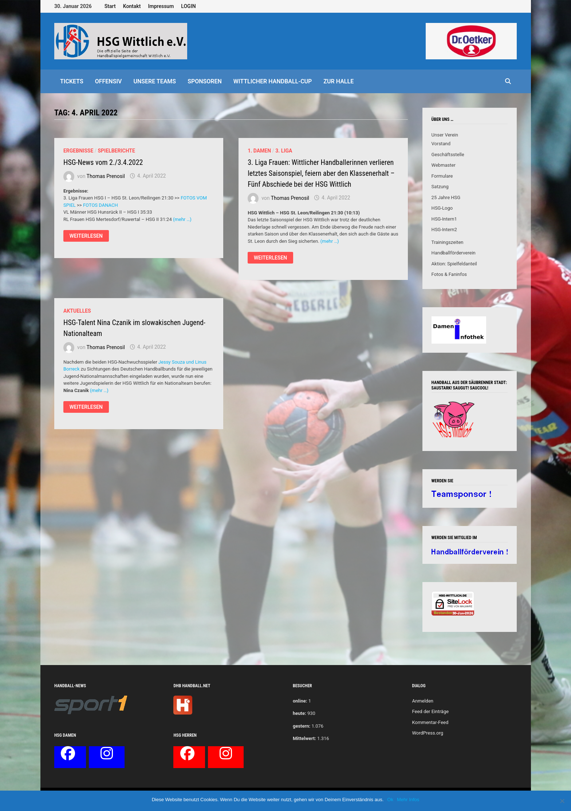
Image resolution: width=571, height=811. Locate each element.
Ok (390, 799)
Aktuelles (77, 311)
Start (110, 6)
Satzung (440, 186)
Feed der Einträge (430, 711)
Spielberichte (116, 151)
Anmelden (422, 701)
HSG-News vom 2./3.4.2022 (103, 162)
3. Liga (283, 151)
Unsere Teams (154, 81)
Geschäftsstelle (448, 154)
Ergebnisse (78, 151)
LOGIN (188, 6)
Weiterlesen (86, 237)
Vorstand (441, 143)
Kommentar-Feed (430, 722)
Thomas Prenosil (106, 176)
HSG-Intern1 (444, 219)
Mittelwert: (304, 738)
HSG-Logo (442, 208)
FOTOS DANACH (100, 205)
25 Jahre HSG (446, 197)
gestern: (301, 726)
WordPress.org (427, 733)
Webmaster (444, 165)
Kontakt (132, 6)
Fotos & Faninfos (449, 274)
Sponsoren (205, 81)
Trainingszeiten (448, 242)
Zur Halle (338, 81)
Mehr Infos (408, 799)
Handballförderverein (454, 253)
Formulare (442, 176)
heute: (299, 713)
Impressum (161, 6)
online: (300, 701)
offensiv (108, 81)
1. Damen (259, 151)
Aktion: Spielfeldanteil (454, 263)
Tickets (71, 81)
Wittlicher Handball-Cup (272, 81)
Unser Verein (445, 135)
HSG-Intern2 (444, 229)
